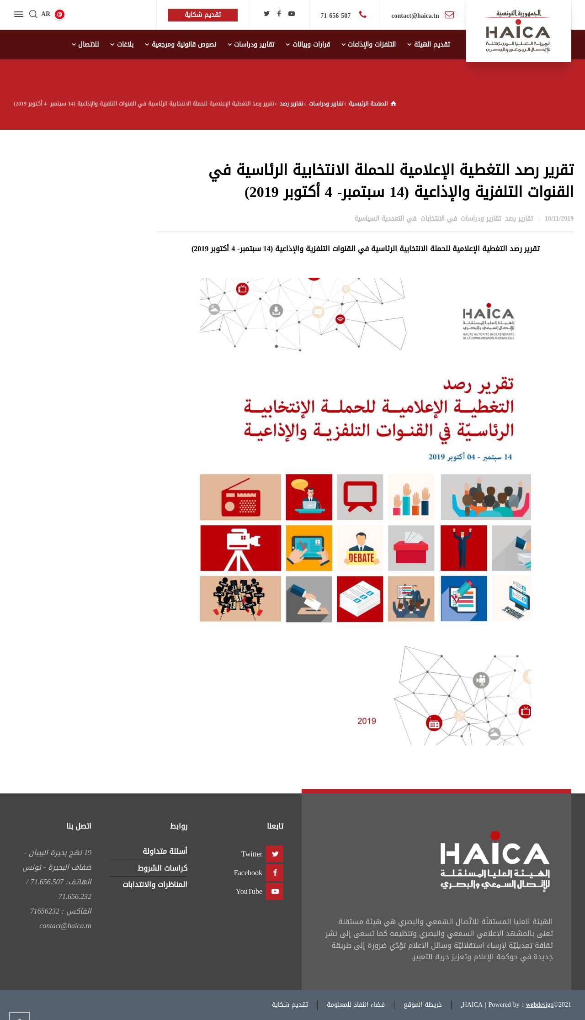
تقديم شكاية (290, 1005)
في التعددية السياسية (385, 218)
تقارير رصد (519, 218)
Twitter (251, 854)
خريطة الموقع (423, 1005)
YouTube (249, 891)
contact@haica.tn (415, 16)
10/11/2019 (559, 218)
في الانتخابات (438, 218)
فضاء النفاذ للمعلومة (356, 1005)
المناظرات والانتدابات (154, 884)
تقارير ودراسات (481, 218)
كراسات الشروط (162, 868)
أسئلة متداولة (165, 851)
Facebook (248, 873)
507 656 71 (336, 16)
